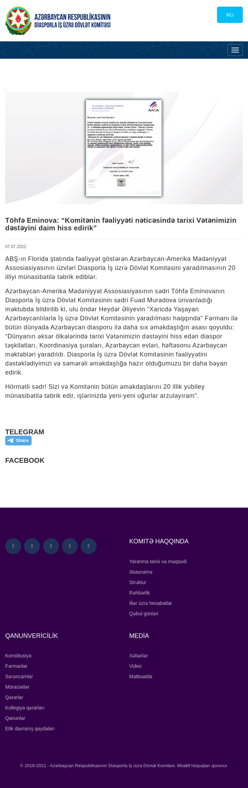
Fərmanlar (16, 666)
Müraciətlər (17, 687)
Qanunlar (15, 718)
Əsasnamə (140, 572)
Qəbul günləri (143, 613)
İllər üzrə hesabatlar (150, 603)
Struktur (137, 582)
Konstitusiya (18, 655)
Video (135, 666)
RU (230, 15)
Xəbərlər (138, 655)
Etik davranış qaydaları (30, 728)
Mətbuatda (140, 676)
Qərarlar (14, 697)
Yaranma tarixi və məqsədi (158, 561)
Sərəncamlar (19, 676)
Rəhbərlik (139, 593)
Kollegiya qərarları (24, 708)
